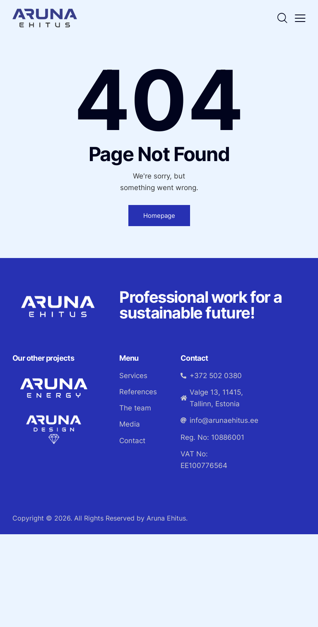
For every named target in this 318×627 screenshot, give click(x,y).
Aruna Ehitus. (167, 518)
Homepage (159, 215)
